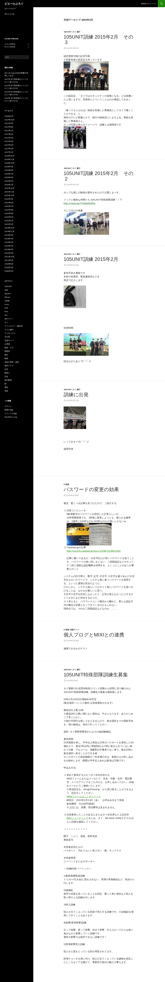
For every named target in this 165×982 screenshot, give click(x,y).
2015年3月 (8, 217)
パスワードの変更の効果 (91, 489)
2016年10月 (9, 163)
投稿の (8, 410)
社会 (6, 376)
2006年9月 (8, 271)
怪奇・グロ (9, 347)
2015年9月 (8, 199)
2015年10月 (9, 195)
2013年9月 (8, 253)
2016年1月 (8, 184)
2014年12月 (9, 228)
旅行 (78, 32)
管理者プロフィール (148, 4)
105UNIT (68, 32)
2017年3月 (8, 145)
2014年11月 (9, 231)
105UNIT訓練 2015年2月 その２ (99, 176)
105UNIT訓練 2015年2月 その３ (99, 39)
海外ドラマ (9, 365)
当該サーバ (74, 629)
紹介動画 (8, 380)
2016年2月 (8, 181)
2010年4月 (8, 264)
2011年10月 (9, 256)
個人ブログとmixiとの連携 (94, 635)
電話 (6, 387)
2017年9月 (8, 123)
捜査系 (7, 351)
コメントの (10, 413)
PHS (6, 311)
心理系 (7, 344)
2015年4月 (8, 213)
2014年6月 (8, 242)
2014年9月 (8, 235)
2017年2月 (8, 148)
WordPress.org (10, 417)
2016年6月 (8, 177)
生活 (6, 369)
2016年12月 (9, 156)
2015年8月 (8, 202)
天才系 (7, 337)
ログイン (8, 406)
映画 (6, 358)
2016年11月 (9, 159)
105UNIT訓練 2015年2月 (91, 259)
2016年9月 (8, 166)
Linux (6, 304)
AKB (6, 290)
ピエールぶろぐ (13, 3)
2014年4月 (8, 249)
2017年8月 (8, 127)
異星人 (7, 373)
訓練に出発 (76, 394)
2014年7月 (8, 238)
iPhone (7, 297)
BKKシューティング (77, 818)
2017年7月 (8, 130)
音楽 (6, 391)
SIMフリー (8, 319)
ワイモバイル (9, 333)
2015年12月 (9, 188)
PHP (6, 308)
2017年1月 (8, 152)
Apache (7, 293)
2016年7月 (8, 174)
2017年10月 (9, 120)
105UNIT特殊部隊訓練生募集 (96, 674)
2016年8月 (8, 170)
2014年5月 (8, 246)
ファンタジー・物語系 (13, 326)
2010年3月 (8, 267)
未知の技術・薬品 (11, 362)
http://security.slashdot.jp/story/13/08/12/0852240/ (94, 550)
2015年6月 (8, 210)
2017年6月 (8, 134)
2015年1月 (8, 224)
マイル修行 (9, 329)
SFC (6, 315)
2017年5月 (8, 138)
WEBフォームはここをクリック (84, 796)
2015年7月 (8, 206)
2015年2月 (8, 220)
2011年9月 (8, 260)
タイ (74, 32)
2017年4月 (8, 141)
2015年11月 (9, 192)
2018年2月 (8, 116)
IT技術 (66, 484)
